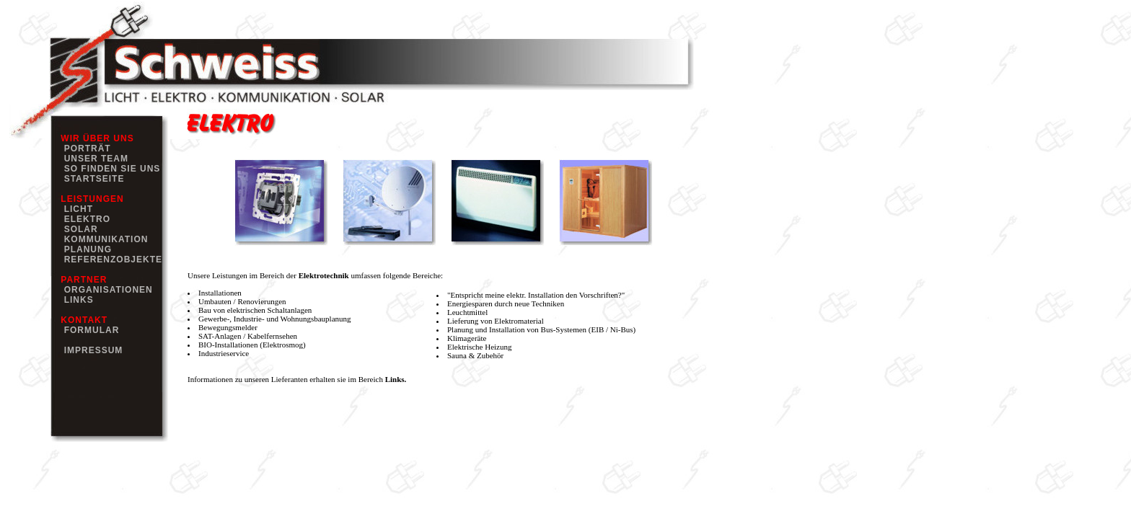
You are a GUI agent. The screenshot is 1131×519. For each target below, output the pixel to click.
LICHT (75, 209)
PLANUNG (85, 249)
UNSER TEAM (93, 159)
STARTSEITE (91, 179)
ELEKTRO (84, 219)
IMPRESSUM (90, 350)
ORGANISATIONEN (105, 290)
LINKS (76, 300)
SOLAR (78, 229)
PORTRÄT (84, 148)
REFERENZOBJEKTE (110, 259)
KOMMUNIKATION (103, 239)
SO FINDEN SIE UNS (109, 169)
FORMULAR (88, 330)
